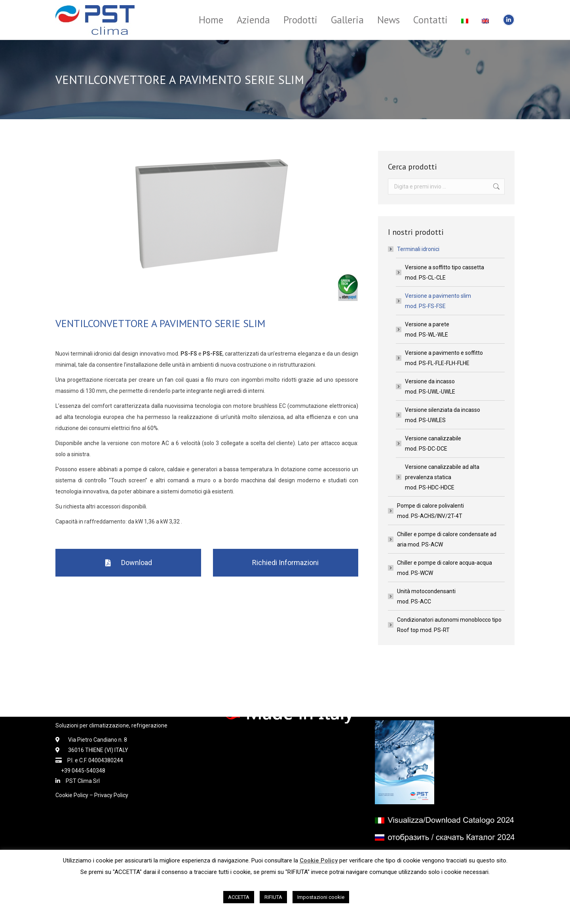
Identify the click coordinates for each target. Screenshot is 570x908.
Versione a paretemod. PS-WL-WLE (427, 329)
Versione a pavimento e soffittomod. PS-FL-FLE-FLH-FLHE (444, 358)
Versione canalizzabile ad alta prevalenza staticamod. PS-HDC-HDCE (442, 477)
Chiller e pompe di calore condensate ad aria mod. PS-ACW (446, 539)
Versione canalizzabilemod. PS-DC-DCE (433, 443)
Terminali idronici (414, 249)
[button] (128, 563)
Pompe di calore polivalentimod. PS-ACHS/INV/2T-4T (430, 511)
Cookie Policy (71, 795)
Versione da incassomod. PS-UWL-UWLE (430, 386)
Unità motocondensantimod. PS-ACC (426, 596)
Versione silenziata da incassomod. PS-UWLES (442, 415)
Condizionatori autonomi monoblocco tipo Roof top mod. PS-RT (449, 625)
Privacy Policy (111, 795)
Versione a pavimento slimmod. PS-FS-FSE (438, 301)
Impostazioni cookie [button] (320, 897)
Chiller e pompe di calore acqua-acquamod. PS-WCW (444, 568)
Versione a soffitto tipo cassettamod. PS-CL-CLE (444, 272)
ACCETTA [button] (238, 897)
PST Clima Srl (80, 781)
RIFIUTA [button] (273, 897)
